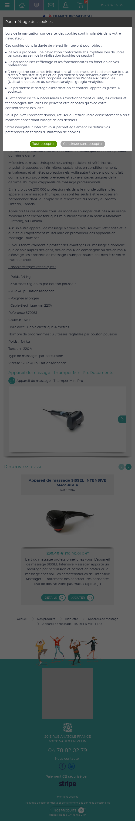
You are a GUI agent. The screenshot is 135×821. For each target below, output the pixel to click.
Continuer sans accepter (83, 144)
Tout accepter (43, 144)
